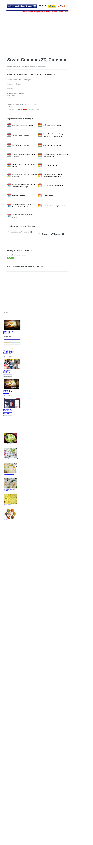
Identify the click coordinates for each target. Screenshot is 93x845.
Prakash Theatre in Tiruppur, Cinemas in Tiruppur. (24, 155)
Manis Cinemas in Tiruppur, (20, 145)
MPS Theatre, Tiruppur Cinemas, (53, 185)
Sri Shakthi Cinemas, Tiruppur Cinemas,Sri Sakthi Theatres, (21, 206)
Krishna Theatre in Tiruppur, (52, 125)
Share (12, 258)
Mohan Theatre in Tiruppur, (20, 135)
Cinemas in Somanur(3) (21, 232)
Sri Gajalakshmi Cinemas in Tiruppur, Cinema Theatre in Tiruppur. (23, 185)
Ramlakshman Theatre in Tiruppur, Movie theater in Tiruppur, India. (54, 135)
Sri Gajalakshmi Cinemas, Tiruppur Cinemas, (23, 216)
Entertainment (21, 74)
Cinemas (33, 74)
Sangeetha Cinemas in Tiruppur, (22, 125)
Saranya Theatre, (48, 196)
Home (9, 74)
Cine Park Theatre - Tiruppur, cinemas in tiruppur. (24, 165)
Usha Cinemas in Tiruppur (51, 165)
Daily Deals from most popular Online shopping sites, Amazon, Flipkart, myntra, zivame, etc (55, 12)
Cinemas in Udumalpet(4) (53, 234)
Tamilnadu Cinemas (18, 196)
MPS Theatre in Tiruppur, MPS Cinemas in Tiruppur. (24, 175)
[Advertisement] (38, 289)
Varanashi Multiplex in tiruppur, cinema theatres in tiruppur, (55, 155)
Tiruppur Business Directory (20, 250)
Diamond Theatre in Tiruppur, (52, 145)
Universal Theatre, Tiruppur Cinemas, (55, 206)
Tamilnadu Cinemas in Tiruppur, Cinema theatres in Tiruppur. (53, 175)
